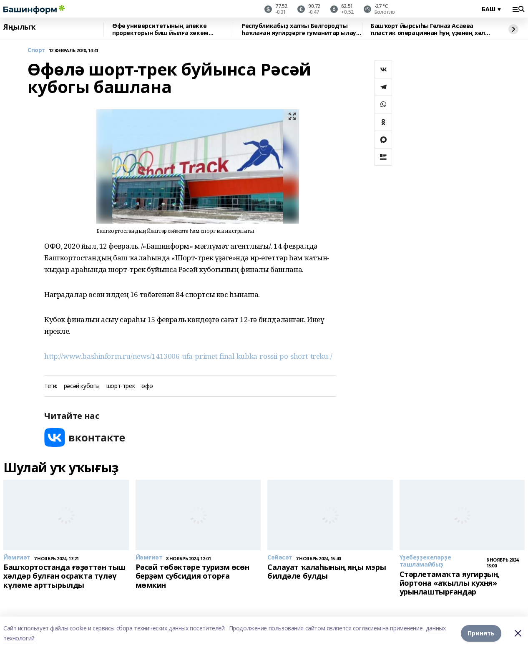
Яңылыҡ (19, 27)
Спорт (36, 50)
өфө (147, 386)
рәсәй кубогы (82, 386)
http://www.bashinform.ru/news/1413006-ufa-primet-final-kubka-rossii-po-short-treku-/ (188, 356)
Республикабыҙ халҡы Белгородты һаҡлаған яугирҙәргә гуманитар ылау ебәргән (298, 29)
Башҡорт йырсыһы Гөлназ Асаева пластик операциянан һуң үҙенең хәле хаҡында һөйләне (429, 29)
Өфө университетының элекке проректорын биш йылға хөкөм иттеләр (160, 29)
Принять (481, 633)
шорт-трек (120, 386)
